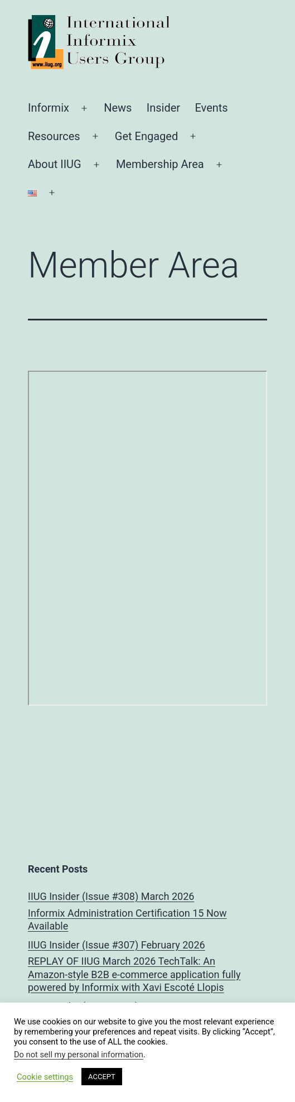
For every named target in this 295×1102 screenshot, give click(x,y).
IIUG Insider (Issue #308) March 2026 (111, 896)
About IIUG (54, 164)
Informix (48, 107)
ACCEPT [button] (101, 1076)
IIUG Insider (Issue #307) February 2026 (116, 945)
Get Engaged (146, 136)
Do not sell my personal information (78, 1055)
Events (211, 107)
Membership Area (160, 164)
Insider (163, 107)
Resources (54, 136)
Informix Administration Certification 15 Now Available (127, 919)
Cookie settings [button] (45, 1077)
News (118, 107)
